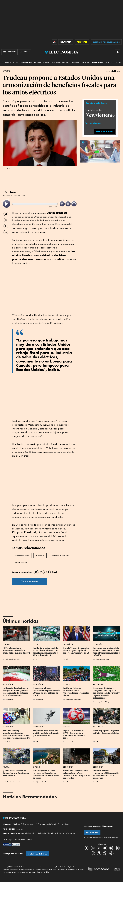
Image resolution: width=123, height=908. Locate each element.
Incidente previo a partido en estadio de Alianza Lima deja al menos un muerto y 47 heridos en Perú (46, 652)
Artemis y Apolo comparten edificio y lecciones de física (106, 731)
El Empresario (42, 824)
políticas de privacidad (110, 837)
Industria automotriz (60, 555)
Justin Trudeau (21, 562)
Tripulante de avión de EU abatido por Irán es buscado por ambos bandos (46, 733)
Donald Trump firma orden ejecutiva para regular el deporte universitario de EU (76, 650)
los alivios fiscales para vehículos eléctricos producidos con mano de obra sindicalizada (43, 255)
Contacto (70, 833)
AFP (37, 659)
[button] (100, 151)
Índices (108, 62)
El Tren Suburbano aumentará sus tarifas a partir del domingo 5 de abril (16, 650)
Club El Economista (59, 824)
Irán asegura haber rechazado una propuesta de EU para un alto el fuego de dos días (46, 692)
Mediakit (20, 829)
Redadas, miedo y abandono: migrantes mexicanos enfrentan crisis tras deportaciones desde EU (16, 734)
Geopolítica (68, 644)
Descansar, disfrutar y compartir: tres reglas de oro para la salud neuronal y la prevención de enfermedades (106, 693)
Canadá (40, 555)
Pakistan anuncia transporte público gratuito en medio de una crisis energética (106, 774)
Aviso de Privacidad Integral (51, 833)
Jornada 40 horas (60, 62)
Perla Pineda (9, 742)
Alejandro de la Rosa (42, 782)
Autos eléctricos (22, 555)
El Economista (27, 824)
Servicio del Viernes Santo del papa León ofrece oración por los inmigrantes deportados (76, 774)
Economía (97, 644)
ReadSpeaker (53, 206)
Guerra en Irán (41, 62)
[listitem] (6, 204)
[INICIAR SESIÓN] (117, 52)
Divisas (118, 62)
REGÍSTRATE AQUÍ (104, 131)
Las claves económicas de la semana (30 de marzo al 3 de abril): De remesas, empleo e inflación (106, 652)
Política (66, 684)
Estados (6, 644)
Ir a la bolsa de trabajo (37, 854)
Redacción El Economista (13, 659)
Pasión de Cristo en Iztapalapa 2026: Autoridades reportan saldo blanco (76, 692)
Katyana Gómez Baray (102, 659)
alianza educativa (80, 62)
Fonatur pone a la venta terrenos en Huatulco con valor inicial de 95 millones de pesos (46, 774)
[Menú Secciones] (9, 52)
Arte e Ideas (98, 684)
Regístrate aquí (92, 832)
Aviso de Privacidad (27, 833)
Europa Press (9, 699)
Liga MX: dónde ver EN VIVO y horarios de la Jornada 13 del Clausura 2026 (74, 734)
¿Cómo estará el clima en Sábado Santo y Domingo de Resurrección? (16, 773)
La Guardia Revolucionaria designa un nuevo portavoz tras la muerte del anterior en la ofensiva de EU (16, 692)
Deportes (36, 644)
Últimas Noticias (10, 62)
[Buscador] (24, 52)
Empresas (6, 71)
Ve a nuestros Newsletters (93, 123)
